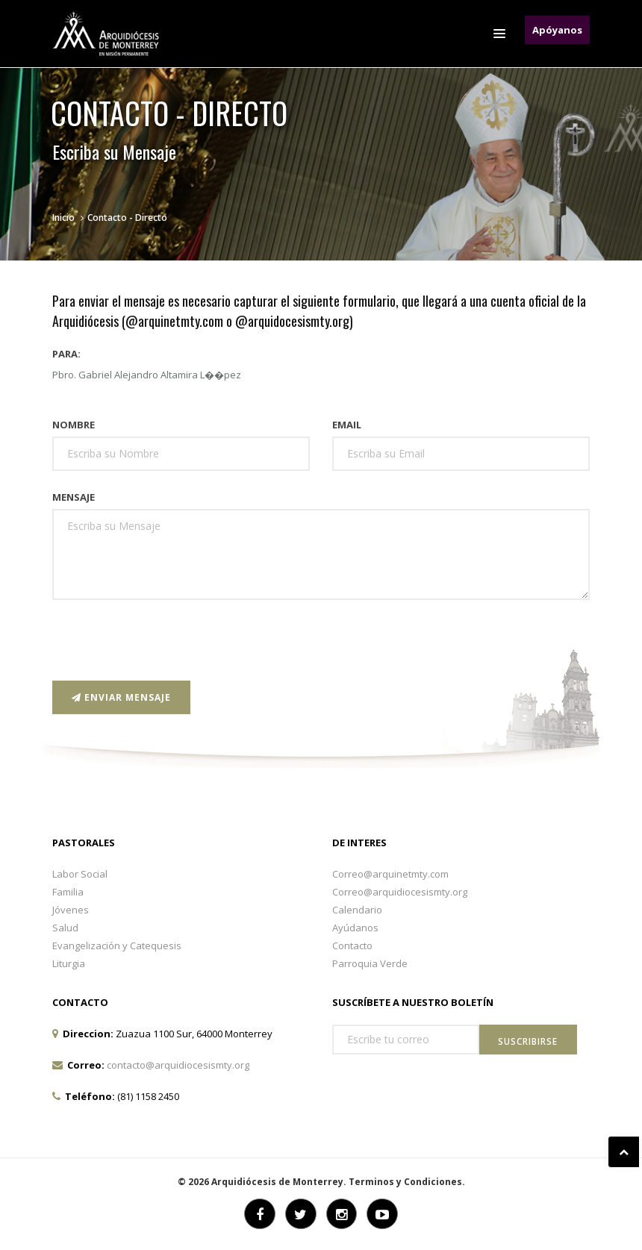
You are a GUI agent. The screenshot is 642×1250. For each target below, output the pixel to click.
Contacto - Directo (127, 217)
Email (346, 424)
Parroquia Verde (370, 963)
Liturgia (68, 963)
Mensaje (73, 497)
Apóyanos (557, 30)
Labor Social (79, 874)
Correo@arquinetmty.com (390, 874)
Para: (66, 353)
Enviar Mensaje (121, 697)
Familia (68, 892)
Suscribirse (528, 1041)
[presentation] (165, 640)
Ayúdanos (355, 927)
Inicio (63, 217)
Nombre (73, 424)
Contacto (352, 945)
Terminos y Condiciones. (407, 1181)
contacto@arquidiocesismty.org (178, 1065)
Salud (65, 927)
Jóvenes (70, 909)
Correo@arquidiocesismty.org (399, 892)
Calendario (357, 909)
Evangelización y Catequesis (116, 945)
